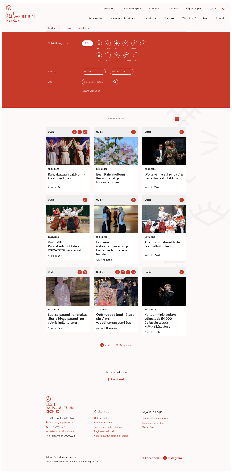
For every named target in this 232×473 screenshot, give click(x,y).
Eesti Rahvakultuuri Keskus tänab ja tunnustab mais (110, 178)
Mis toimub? (189, 18)
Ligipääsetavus (108, 8)
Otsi (50, 81)
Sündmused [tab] (84, 28)
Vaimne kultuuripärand (124, 18)
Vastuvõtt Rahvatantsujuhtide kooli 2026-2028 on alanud (66, 246)
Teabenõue (154, 8)
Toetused (169, 18)
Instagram (172, 458)
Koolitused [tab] (67, 28)
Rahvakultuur (96, 18)
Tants (143, 49)
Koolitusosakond (103, 422)
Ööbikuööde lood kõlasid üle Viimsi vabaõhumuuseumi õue (115, 318)
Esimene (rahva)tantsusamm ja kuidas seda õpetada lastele (112, 248)
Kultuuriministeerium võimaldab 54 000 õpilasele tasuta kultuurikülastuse (160, 320)
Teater (107, 61)
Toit (116, 61)
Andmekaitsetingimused (155, 418)
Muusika (134, 49)
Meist (206, 18)
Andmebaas (172, 8)
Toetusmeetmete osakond (108, 427)
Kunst (108, 49)
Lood (125, 49)
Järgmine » (125, 345)
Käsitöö (117, 49)
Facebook (116, 379)
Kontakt (220, 18)
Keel (98, 49)
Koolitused (151, 18)
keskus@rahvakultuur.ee (61, 431)
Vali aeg (52, 71)
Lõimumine (126, 61)
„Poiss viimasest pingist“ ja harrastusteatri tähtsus (164, 176)
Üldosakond (100, 418)
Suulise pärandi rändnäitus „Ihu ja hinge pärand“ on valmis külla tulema (67, 318)
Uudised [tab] (52, 28)
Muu (136, 61)
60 (116, 345)
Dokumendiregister (132, 8)
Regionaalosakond (104, 431)
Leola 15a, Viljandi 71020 (61, 422)
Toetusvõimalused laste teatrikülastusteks (162, 244)
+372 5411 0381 (56, 427)
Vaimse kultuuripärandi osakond (111, 435)
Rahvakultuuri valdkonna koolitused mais (66, 176)
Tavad (99, 61)
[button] (213, 9)
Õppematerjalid (193, 8)
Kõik (87, 43)
